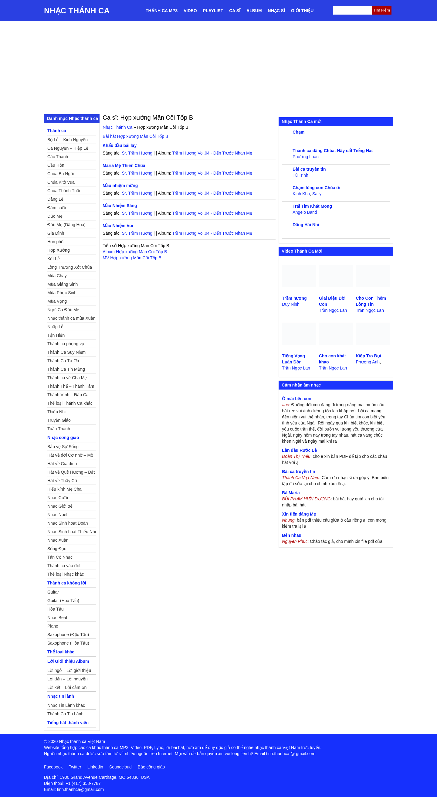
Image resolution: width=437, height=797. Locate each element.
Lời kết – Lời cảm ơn (66, 687)
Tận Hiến (56, 335)
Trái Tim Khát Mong (312, 206)
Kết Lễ (53, 258)
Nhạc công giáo (63, 437)
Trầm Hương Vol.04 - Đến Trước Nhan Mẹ (212, 153)
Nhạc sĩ (276, 10)
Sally (316, 193)
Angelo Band (305, 212)
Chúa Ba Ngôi (60, 173)
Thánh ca (56, 130)
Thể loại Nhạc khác (65, 574)
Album (254, 10)
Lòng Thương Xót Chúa (69, 267)
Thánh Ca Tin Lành (65, 713)
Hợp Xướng (58, 250)
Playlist (213, 10)
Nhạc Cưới (57, 497)
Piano (52, 626)
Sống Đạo (56, 548)
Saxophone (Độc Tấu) (68, 634)
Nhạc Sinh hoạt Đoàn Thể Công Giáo (67, 524)
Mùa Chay (57, 275)
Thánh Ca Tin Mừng (66, 369)
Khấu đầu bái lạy (120, 145)
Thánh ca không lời (66, 583)
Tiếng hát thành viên (68, 722)
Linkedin (95, 767)
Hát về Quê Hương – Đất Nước (71, 473)
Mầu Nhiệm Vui (118, 225)
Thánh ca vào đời (63, 565)
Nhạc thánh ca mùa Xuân (71, 318)
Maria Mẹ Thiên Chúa (124, 165)
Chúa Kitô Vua (61, 182)
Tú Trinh (300, 175)
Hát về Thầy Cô (62, 480)
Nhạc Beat (57, 617)
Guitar (53, 592)
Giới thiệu (302, 10)
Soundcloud (120, 767)
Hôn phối (55, 241)
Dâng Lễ (55, 199)
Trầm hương (294, 298)
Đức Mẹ (55, 216)
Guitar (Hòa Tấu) (63, 600)
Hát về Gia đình (62, 463)
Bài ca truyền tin (309, 169)
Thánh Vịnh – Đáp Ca (68, 394)
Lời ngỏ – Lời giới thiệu (69, 670)
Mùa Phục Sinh (61, 292)
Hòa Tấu (55, 609)
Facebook (53, 767)
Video (190, 10)
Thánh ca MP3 (162, 10)
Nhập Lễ (55, 326)
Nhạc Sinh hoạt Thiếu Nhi (71, 531)
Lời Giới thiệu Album (68, 661)
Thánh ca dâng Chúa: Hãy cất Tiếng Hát (333, 150)
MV (132, 257)
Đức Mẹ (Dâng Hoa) (66, 224)
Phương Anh (368, 361)
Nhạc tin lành (60, 696)
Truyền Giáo (59, 420)
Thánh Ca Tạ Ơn (63, 360)
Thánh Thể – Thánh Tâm (70, 386)
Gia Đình (55, 233)
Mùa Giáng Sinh (62, 284)
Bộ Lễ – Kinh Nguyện (67, 139)
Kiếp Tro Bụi (368, 355)
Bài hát (135, 136)
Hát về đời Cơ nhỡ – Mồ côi (70, 456)
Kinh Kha (301, 193)
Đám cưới (56, 207)
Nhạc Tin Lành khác (66, 705)
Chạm (298, 132)
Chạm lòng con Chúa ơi (316, 187)
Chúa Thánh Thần (64, 190)
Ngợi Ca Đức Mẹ (63, 309)
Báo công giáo (151, 767)
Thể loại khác (60, 651)
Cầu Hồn (55, 165)
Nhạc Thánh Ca (77, 10)
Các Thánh (57, 156)
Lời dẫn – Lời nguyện (67, 678)
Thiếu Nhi (56, 411)
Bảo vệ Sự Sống (63, 446)
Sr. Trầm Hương (137, 153)
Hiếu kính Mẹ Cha (64, 489)
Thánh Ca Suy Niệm (66, 352)
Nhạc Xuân (57, 540)
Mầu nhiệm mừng (120, 185)
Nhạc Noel (57, 514)
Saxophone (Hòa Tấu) (68, 643)
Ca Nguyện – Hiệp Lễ (67, 148)
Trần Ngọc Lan (333, 310)
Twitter (75, 767)
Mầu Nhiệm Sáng (120, 205)
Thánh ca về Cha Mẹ (67, 377)
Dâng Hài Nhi (306, 224)
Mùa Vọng (57, 301)
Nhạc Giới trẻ (60, 506)
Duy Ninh (291, 304)
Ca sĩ (234, 10)
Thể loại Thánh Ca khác (70, 403)
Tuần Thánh (58, 428)
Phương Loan (306, 156)
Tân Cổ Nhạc (60, 557)
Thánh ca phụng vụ (65, 343)
